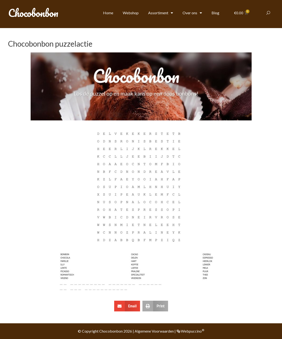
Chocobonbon (33, 13)
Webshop (131, 12)
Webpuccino (192, 331)
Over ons (192, 13)
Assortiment (160, 13)
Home (108, 12)
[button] (127, 306)
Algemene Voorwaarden (154, 331)
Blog (215, 12)
